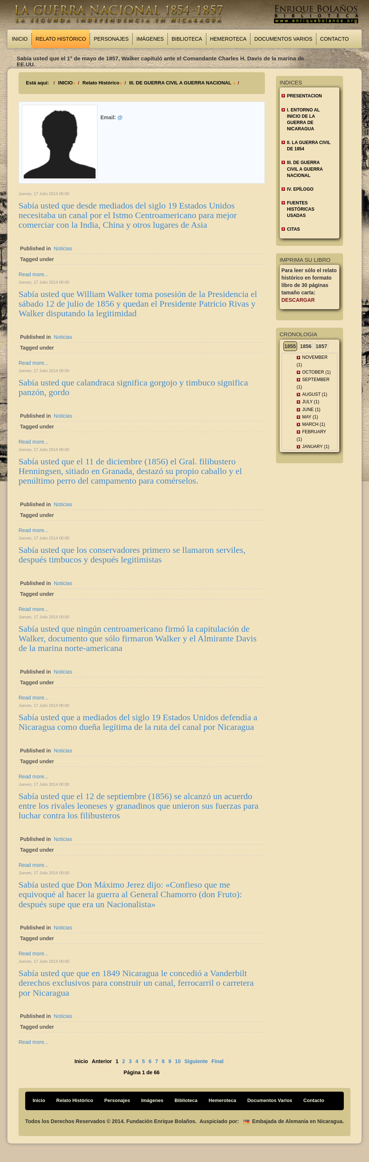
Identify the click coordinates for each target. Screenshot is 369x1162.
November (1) (312, 361)
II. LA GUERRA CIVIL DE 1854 (309, 145)
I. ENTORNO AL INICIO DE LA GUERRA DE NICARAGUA (303, 119)
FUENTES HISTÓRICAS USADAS (301, 209)
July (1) (310, 401)
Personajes (111, 39)
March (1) (313, 424)
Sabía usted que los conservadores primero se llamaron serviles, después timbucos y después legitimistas (132, 554)
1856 (306, 346)
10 (178, 1061)
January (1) (316, 446)
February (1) (311, 435)
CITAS (293, 229)
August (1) (315, 394)
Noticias (63, 248)
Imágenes (150, 39)
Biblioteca (187, 39)
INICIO (65, 83)
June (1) (311, 409)
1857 (321, 346)
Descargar (298, 300)
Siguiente (196, 1061)
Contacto (334, 39)
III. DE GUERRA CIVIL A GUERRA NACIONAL (180, 83)
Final (218, 1061)
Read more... (34, 274)
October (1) (316, 372)
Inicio (20, 39)
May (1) (310, 417)
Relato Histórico (61, 39)
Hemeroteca (228, 39)
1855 (290, 346)
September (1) (313, 383)
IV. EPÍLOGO (300, 189)
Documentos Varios (283, 39)
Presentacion (304, 95)
